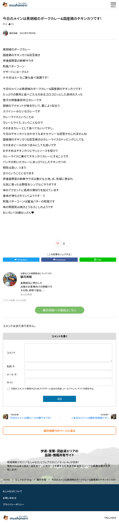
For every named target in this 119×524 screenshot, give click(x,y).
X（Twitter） (21, 259)
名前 (11, 366)
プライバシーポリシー (13, 504)
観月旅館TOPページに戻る (59, 431)
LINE (98, 259)
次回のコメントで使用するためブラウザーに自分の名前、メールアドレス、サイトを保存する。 (52, 388)
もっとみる (26, 294)
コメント (11, 352)
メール (12, 374)
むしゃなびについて (12, 491)
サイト (10, 382)
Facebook (59, 259)
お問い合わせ (10, 498)
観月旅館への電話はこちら (59, 310)
